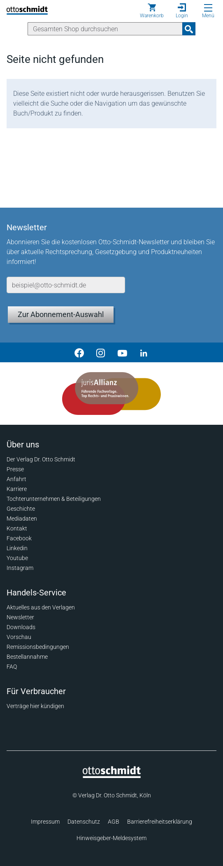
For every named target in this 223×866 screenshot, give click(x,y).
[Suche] (105, 28)
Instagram (20, 568)
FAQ (12, 666)
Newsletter (20, 617)
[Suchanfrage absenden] (188, 28)
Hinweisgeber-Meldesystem (111, 838)
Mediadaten (22, 518)
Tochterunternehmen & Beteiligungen (54, 499)
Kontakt (17, 528)
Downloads (21, 627)
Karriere (17, 489)
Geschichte (21, 508)
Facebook (19, 538)
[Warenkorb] (152, 10)
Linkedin (17, 548)
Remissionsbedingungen (38, 647)
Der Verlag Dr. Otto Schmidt (41, 459)
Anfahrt (16, 479)
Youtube (17, 558)
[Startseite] (112, 776)
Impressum (45, 821)
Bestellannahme (27, 656)
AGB (113, 821)
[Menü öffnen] (208, 8)
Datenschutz (83, 821)
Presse (15, 469)
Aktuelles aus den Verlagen (41, 607)
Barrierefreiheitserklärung (159, 821)
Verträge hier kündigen (35, 706)
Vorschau (19, 637)
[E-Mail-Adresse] (66, 285)
